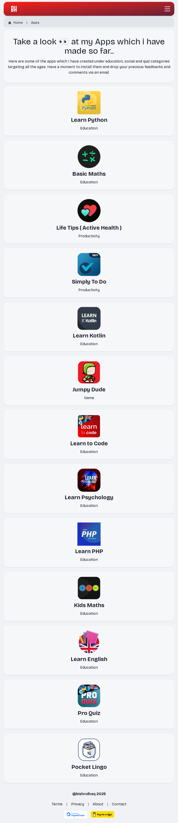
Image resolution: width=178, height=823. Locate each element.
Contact (119, 804)
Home (15, 23)
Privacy (77, 804)
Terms (57, 804)
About (98, 804)
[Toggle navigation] (167, 9)
